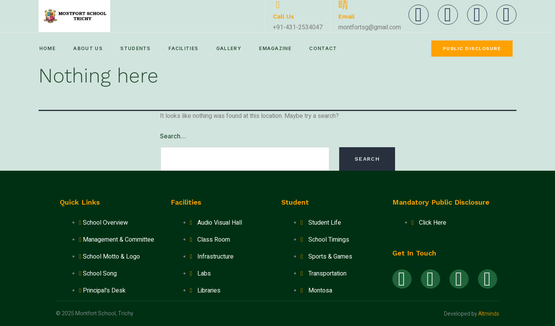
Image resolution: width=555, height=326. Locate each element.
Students (138, 48)
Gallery (233, 48)
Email (346, 16)
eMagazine (281, 48)
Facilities (187, 48)
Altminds (488, 314)
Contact (331, 48)
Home (47, 48)
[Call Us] (278, 5)
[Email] (343, 5)
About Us (88, 48)
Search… (173, 136)
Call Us (283, 16)
